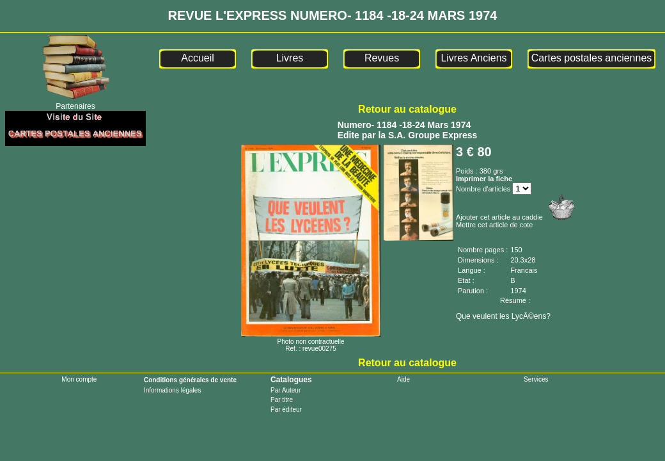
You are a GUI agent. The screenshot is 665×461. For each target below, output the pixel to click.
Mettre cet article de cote (494, 225)
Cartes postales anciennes (591, 58)
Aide (403, 379)
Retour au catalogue (407, 109)
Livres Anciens (473, 58)
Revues (381, 58)
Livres (290, 58)
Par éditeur (286, 409)
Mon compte (79, 379)
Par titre (281, 399)
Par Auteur (285, 390)
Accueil (197, 58)
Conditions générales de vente (190, 380)
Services (536, 379)
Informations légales (172, 390)
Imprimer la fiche (484, 178)
